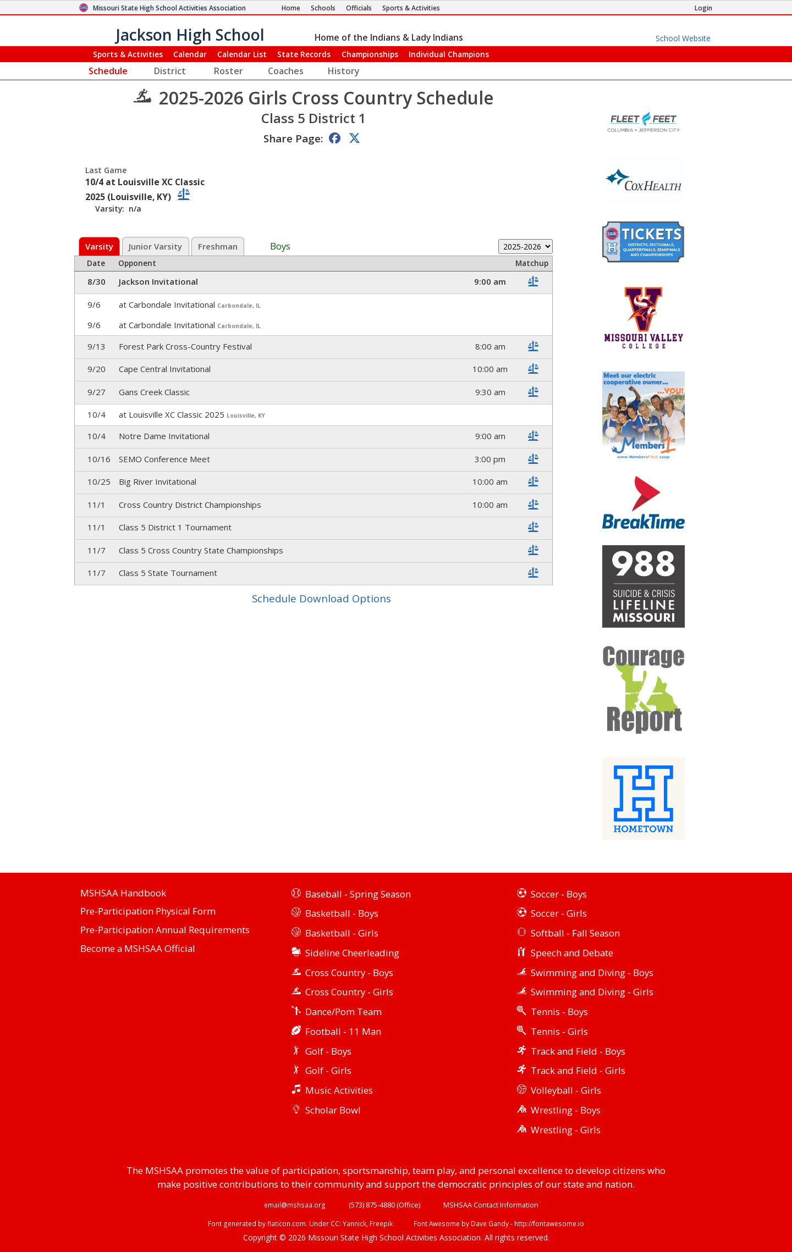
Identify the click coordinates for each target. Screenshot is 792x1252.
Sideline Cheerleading (352, 952)
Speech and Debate (572, 952)
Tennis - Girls (559, 1031)
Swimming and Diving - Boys (592, 972)
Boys (280, 246)
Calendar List (242, 54)
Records (304, 54)
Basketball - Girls (341, 933)
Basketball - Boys (341, 913)
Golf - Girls (328, 1070)
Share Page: (293, 138)
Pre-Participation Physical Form (148, 911)
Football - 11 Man (343, 1031)
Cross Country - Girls (349, 991)
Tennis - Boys (559, 1011)
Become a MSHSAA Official (137, 949)
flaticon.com (286, 1223)
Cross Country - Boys (349, 972)
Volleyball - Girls (566, 1090)
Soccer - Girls (559, 913)
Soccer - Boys (559, 894)
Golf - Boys (328, 1051)
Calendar (190, 54)
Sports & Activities (128, 54)
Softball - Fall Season (575, 933)
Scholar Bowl (333, 1110)
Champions (449, 54)
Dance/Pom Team (343, 1011)
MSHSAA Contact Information (490, 1205)
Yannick (354, 1223)
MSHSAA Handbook (123, 893)
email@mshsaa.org (295, 1204)
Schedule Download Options (321, 598)
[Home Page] (291, 8)
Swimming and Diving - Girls (592, 991)
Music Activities (339, 1090)
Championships (370, 54)
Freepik (381, 1223)
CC (335, 1223)
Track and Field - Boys (578, 1051)
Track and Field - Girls (578, 1070)
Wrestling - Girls (566, 1129)
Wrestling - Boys (566, 1110)
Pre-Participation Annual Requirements (165, 930)
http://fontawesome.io (549, 1223)
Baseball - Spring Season (358, 894)
